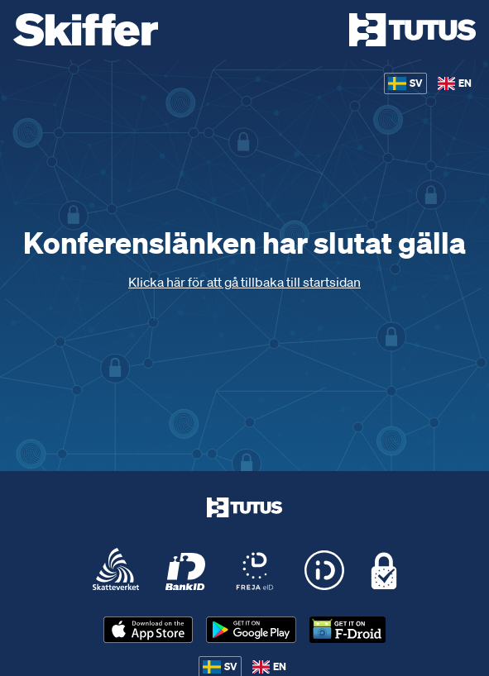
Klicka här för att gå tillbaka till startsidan (244, 282)
